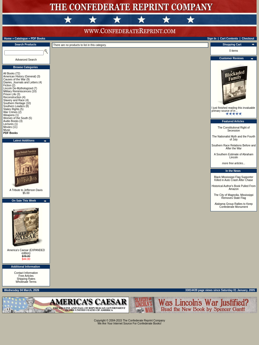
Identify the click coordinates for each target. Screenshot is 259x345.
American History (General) (19, 76)
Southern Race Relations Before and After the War (234, 147)
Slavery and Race (14, 100)
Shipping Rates (26, 278)
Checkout (248, 38)
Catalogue (21, 38)
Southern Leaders (14, 106)
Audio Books (10, 121)
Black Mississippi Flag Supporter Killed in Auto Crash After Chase (233, 179)
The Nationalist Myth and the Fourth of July (233, 138)
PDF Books (38, 38)
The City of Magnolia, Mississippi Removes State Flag (234, 196)
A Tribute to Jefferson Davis (26, 190)
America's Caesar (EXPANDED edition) (26, 252)
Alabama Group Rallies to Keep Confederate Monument (233, 205)
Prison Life (9, 94)
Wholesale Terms (26, 281)
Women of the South (15, 118)
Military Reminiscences (17, 91)
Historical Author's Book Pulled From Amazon (234, 187)
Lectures (8, 124)
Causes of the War (14, 79)
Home (8, 38)
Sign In (211, 38)
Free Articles (26, 275)
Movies (7, 127)
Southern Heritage (14, 103)
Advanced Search (26, 59)
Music (6, 130)
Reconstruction (12, 97)
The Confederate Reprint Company (144, 320)
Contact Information (26, 272)
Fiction (7, 85)
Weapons (9, 115)
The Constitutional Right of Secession (234, 129)
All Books (9, 73)
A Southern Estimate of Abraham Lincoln (233, 156)
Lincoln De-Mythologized (18, 88)
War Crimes (10, 112)
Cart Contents (229, 38)
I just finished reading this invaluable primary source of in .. (233, 109)
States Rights (11, 109)
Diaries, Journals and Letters (20, 82)
